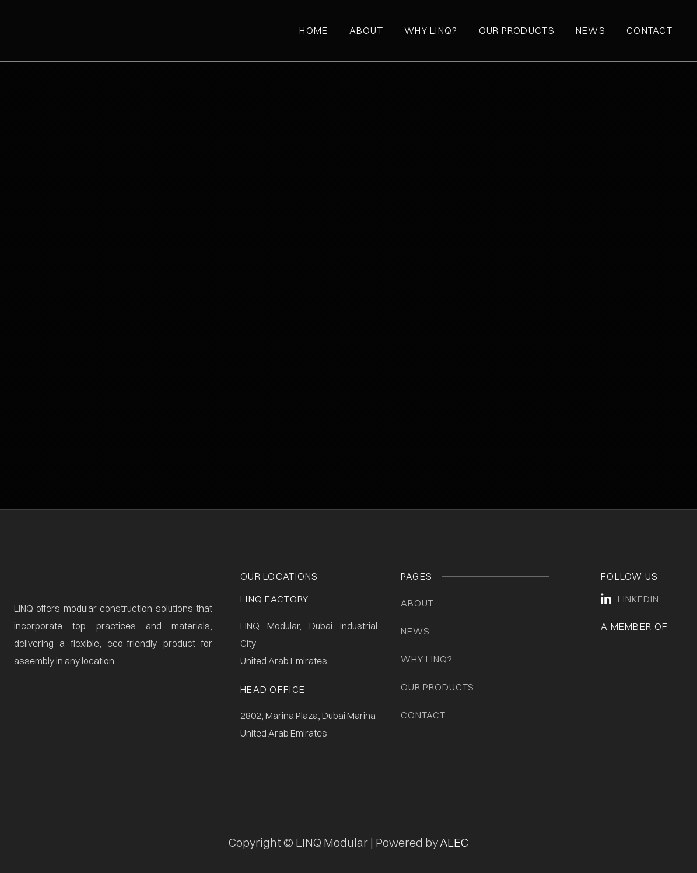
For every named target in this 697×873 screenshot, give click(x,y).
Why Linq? (431, 30)
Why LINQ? (427, 659)
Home (313, 30)
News (590, 30)
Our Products (517, 30)
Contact (649, 30)
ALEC (454, 842)
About (366, 30)
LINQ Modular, (271, 626)
